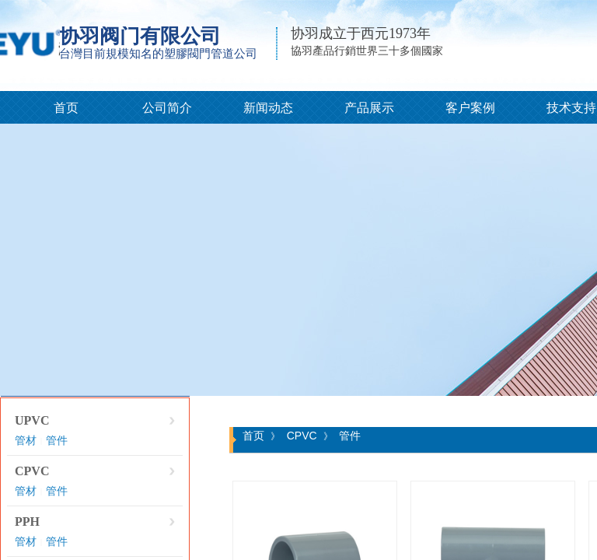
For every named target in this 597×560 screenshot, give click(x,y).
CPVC (32, 471)
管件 (57, 440)
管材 (26, 440)
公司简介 (167, 107)
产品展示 (369, 107)
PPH (27, 521)
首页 (66, 107)
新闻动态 (268, 107)
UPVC (32, 420)
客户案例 (470, 107)
